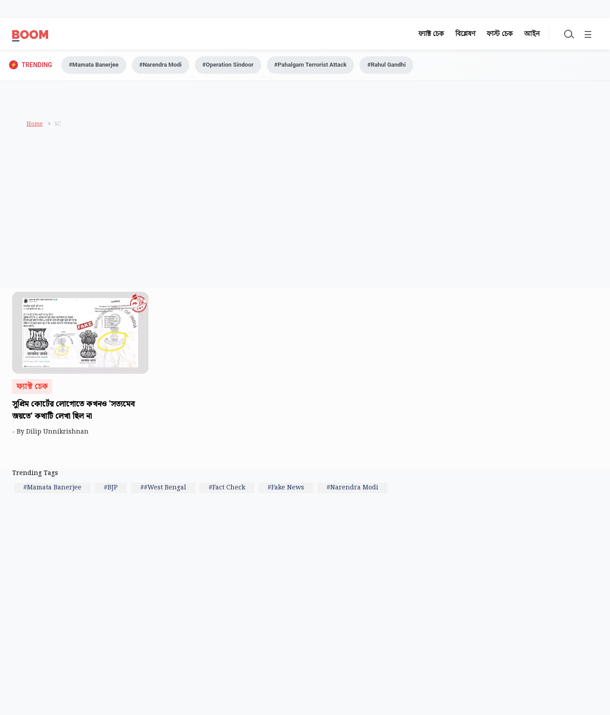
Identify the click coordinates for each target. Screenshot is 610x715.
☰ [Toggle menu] (588, 35)
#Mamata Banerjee (94, 64)
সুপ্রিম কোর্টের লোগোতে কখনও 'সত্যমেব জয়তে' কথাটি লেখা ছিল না (73, 410)
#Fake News (286, 488)
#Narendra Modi (160, 64)
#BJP (111, 488)
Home (35, 124)
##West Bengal (163, 488)
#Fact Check (227, 488)
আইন (532, 34)
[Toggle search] (568, 34)
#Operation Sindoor (228, 64)
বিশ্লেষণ (465, 34)
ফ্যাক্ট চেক (431, 34)
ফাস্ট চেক (500, 34)
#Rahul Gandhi (386, 64)
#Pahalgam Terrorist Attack (310, 64)
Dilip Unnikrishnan (59, 432)
